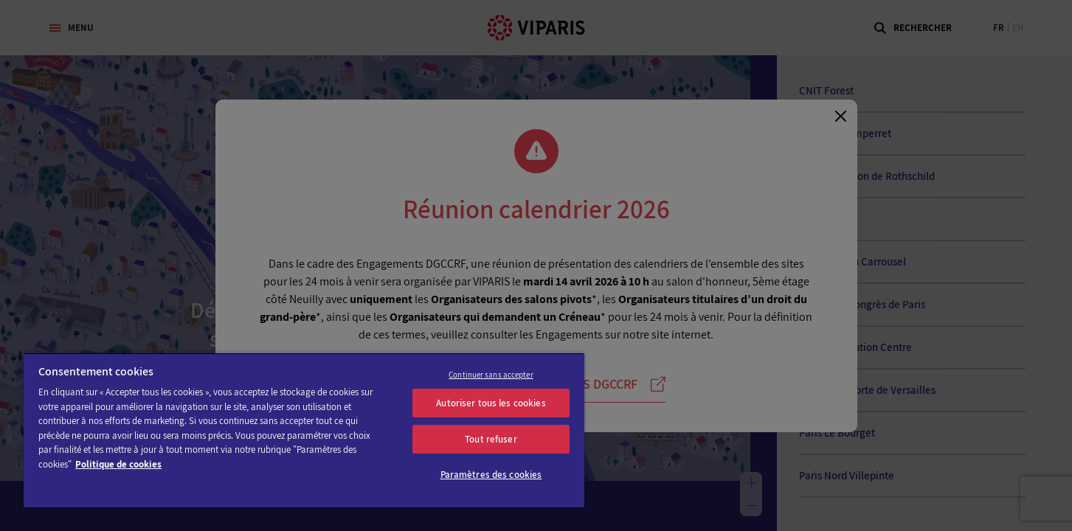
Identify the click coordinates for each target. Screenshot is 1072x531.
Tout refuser (491, 439)
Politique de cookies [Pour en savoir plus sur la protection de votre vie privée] (118, 464)
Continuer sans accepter (491, 374)
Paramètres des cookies (491, 474)
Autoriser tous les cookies (490, 403)
